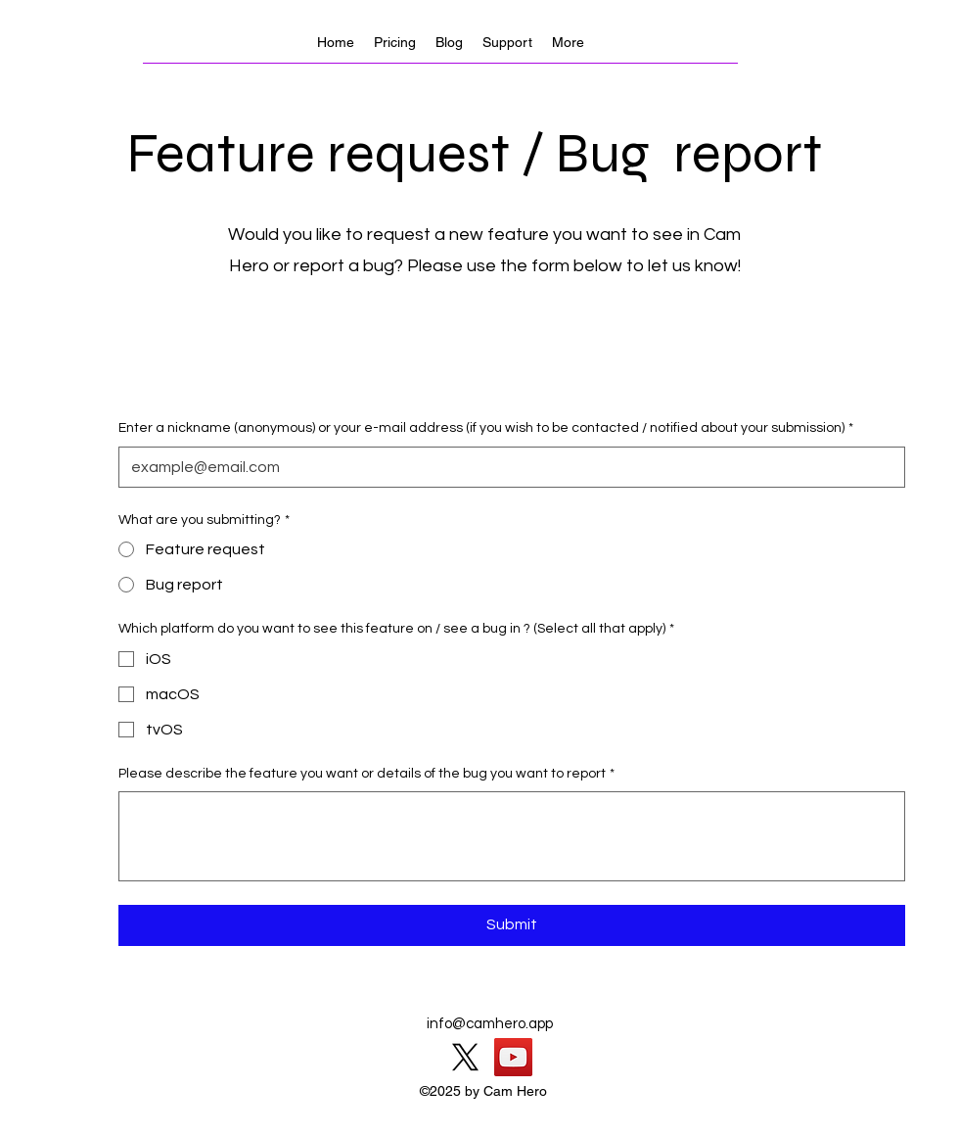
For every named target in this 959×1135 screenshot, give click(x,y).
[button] (568, 42)
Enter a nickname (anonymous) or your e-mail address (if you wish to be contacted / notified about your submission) (485, 429)
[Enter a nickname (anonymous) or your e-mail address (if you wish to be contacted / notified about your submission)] (505, 467)
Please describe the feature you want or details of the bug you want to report (366, 774)
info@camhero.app (490, 1024)
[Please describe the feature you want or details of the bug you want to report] (511, 836)
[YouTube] (513, 1057)
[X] (465, 1057)
